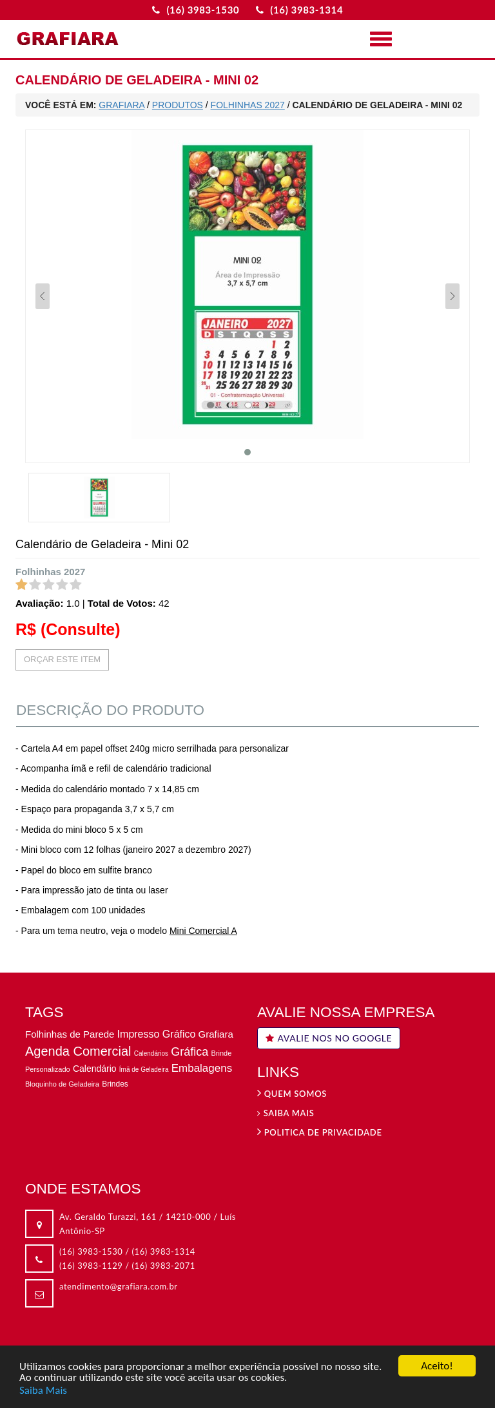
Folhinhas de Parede (69, 1034)
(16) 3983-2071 (163, 1266)
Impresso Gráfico (156, 1034)
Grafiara (216, 1034)
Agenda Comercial (78, 1051)
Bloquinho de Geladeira (62, 1084)
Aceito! (436, 1366)
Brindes (115, 1084)
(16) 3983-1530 (90, 1251)
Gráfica (189, 1051)
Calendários (151, 1053)
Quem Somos (292, 1094)
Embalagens (202, 1068)
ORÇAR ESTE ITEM (62, 659)
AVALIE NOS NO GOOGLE (329, 1037)
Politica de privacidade (319, 1132)
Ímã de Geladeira (144, 1069)
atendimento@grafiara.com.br (118, 1286)
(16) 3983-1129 (90, 1266)
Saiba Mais (43, 1390)
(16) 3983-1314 (163, 1251)
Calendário (95, 1068)
